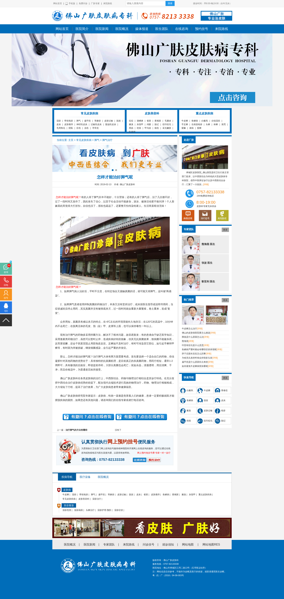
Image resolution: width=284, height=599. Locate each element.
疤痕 (139, 128)
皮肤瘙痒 (68, 124)
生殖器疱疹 (196, 124)
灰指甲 (140, 124)
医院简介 (82, 29)
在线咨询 (181, 29)
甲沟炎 (148, 128)
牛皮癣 (184, 121)
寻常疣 (95, 128)
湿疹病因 (78, 510)
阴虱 (71, 128)
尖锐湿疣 (215, 121)
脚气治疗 (107, 140)
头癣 (208, 124)
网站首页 (57, 3)
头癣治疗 (90, 510)
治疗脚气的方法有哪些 (76, 430)
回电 (6, 285)
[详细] (206, 184)
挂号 (6, 298)
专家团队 (109, 544)
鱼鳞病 (194, 121)
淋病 (191, 128)
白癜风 (204, 121)
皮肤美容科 (83, 499)
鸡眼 (149, 124)
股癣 (199, 128)
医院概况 (121, 29)
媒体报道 (141, 29)
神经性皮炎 (81, 124)
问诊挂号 (148, 544)
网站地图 (188, 544)
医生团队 (161, 29)
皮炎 (59, 124)
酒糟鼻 (140, 121)
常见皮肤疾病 (83, 140)
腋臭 (131, 124)
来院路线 (107, 3)
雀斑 (149, 121)
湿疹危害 (66, 510)
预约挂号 (201, 29)
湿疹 (59, 121)
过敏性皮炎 (96, 124)
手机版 (72, 3)
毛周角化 (61, 128)
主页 (70, 140)
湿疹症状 (118, 510)
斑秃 (224, 124)
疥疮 (78, 128)
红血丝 (132, 131)
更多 (225, 230)
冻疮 (86, 128)
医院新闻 (101, 29)
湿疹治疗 (96, 499)
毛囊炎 (168, 121)
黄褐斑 (157, 121)
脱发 (118, 121)
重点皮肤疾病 (205, 494)
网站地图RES (211, 544)
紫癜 (183, 128)
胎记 (156, 124)
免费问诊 (83, 3)
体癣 (216, 124)
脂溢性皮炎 (110, 124)
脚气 (78, 121)
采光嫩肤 (166, 128)
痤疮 (156, 128)
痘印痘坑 (166, 124)
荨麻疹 (97, 121)
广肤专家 (95, 3)
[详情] (200, 328)
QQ (6, 311)
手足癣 (184, 124)
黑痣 (131, 128)
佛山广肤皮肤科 (9, 25)
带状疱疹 (68, 121)
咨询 (6, 272)
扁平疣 (87, 121)
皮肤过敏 (108, 121)
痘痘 (131, 121)
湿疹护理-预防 (104, 510)
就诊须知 (168, 544)
